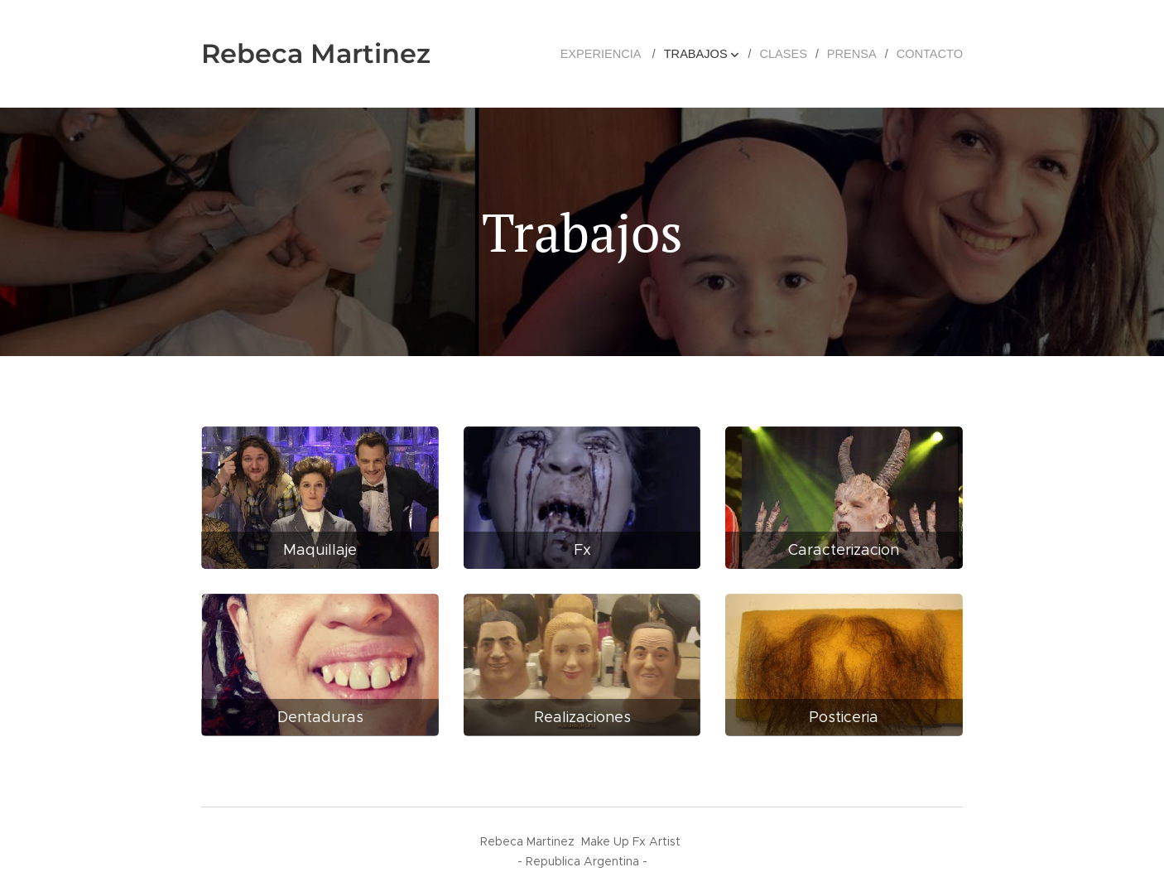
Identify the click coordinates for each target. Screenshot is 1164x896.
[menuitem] (616, 54)
